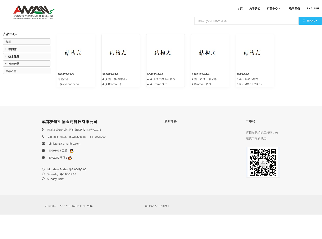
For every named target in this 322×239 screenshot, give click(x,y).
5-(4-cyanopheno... (69, 84)
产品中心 (274, 8)
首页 (240, 8)
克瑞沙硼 (63, 79)
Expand (5, 49)
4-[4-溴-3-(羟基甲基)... (115, 79)
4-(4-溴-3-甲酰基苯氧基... (162, 79)
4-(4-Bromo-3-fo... (158, 84)
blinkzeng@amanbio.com (64, 143)
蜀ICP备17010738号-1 (156, 206)
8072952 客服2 (60, 157)
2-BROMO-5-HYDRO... (250, 84)
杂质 (8, 42)
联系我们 (294, 8)
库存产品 (10, 71)
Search (310, 20)
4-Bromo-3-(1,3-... (203, 84)
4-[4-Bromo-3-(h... (113, 84)
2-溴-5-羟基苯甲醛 (247, 79)
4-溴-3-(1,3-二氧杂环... (205, 79)
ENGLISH (313, 8)
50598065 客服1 (61, 150)
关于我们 (254, 8)
